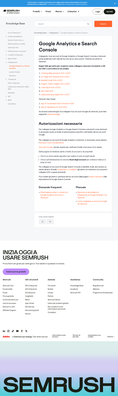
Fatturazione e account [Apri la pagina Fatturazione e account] (17, 51)
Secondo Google (46, 147)
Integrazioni (54, 33)
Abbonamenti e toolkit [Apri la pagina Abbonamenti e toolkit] (16, 44)
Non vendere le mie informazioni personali (56, 308)
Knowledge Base (15, 23)
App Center (29, 303)
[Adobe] (6, 336)
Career (50, 293)
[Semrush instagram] (8, 331)
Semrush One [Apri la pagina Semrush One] (13, 47)
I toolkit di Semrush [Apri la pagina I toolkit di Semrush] (15, 55)
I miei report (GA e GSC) (51, 87)
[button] (50, 221)
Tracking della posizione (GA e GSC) (56, 73)
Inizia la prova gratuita (16, 272)
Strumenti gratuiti (32, 310)
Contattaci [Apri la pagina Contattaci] (12, 104)
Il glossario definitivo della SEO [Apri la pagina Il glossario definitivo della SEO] (18, 88)
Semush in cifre (9, 307)
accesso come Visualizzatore (51, 143)
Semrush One (8, 286)
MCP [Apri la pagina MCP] (10, 100)
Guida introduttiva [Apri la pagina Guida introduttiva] (15, 36)
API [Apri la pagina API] (9, 96)
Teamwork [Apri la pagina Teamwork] (12, 79)
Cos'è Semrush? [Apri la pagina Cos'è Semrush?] (14, 33)
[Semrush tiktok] (13, 331)
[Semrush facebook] (22, 331)
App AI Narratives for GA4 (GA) (54, 107)
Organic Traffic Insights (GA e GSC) (55, 84)
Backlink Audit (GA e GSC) (52, 80)
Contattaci (52, 312)
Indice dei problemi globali (58, 303)
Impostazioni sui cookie (94, 336)
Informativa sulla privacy (59, 336)
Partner (51, 296)
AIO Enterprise (31, 289)
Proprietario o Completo (67, 169)
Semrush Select (54, 300)
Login (97, 12)
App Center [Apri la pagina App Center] (12, 58)
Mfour (27, 300)
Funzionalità (7, 289)
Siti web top (29, 307)
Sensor (28, 314)
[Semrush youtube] (17, 331)
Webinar (96, 289)
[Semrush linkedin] (4, 331)
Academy (74, 289)
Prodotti (36, 11)
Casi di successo (9, 303)
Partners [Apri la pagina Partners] (12, 76)
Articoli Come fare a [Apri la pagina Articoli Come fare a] (15, 40)
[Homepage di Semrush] (11, 12)
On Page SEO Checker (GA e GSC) (55, 77)
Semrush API (75, 293)
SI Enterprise (30, 293)
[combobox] (60, 24)
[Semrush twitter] (26, 331)
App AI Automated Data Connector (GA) (57, 103)
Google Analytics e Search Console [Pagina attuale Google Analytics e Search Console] (19, 67)
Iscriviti (109, 12)
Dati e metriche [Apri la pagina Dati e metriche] (14, 83)
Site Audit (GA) (47, 91)
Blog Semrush (98, 286)
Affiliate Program (9, 310)
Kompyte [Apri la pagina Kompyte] (11, 93)
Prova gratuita (8, 296)
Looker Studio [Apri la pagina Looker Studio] (14, 72)
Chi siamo (52, 286)
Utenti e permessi (96, 177)
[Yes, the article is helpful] (42, 221)
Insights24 (29, 296)
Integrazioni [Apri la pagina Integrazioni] (12, 62)
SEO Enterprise (31, 286)
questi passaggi (53, 114)
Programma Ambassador (103, 293)
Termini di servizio (76, 336)
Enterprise (72, 11)
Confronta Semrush (10, 300)
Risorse (58, 11)
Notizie (50, 289)
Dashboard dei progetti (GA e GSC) (55, 94)
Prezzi (48, 11)
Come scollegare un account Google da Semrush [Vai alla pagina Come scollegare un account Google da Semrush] (92, 202)
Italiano (110, 337)
